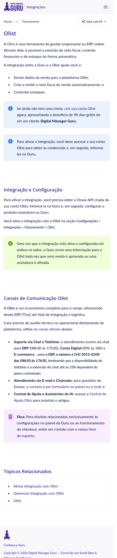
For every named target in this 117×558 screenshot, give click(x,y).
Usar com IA (94, 22)
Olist (11, 44)
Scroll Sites (87, 553)
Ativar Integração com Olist (36, 486)
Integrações (36, 7)
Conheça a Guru (14, 545)
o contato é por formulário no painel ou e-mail (63, 386)
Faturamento (30, 21)
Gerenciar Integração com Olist (39, 493)
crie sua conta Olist (79, 108)
